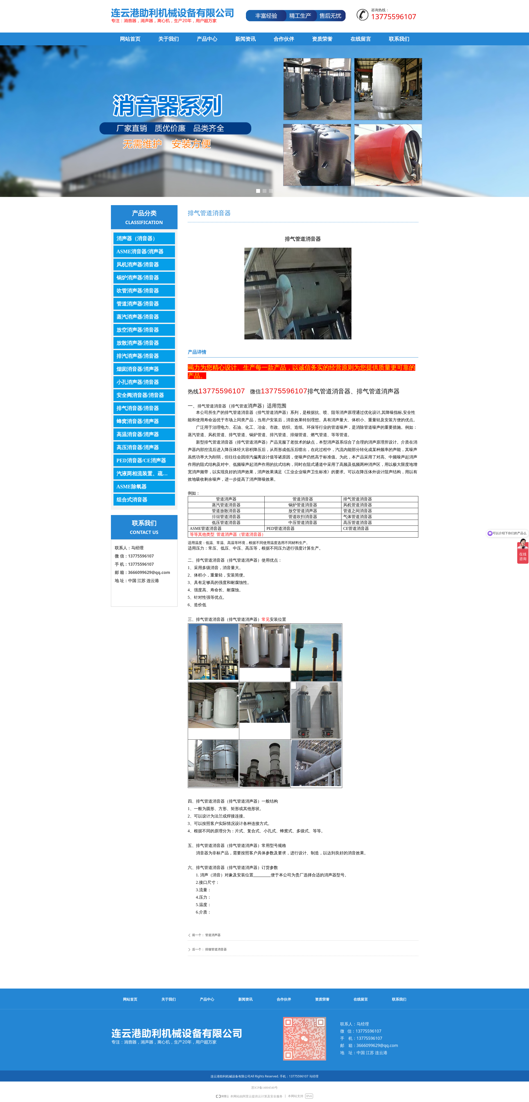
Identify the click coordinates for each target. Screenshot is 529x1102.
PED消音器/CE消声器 (141, 460)
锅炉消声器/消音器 (138, 277)
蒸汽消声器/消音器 (138, 317)
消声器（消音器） (137, 238)
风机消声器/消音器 (138, 264)
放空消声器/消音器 (138, 330)
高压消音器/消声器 (138, 447)
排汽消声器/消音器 (138, 356)
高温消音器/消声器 (138, 434)
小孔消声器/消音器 (138, 382)
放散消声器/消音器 (138, 343)
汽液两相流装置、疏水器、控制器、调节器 (146, 473)
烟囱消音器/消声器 (138, 369)
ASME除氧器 (132, 486)
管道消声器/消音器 (138, 304)
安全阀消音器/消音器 (140, 395)
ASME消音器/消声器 (140, 251)
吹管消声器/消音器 (138, 290)
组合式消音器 (132, 499)
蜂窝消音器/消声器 (138, 421)
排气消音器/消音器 (138, 408)
